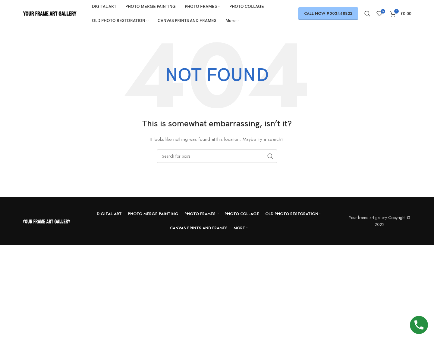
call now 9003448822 (328, 13)
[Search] (367, 14)
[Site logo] (50, 13)
